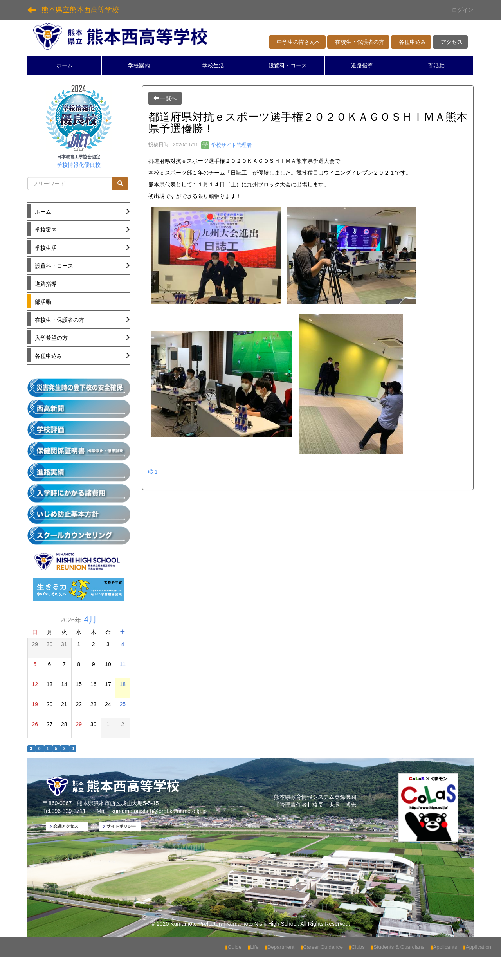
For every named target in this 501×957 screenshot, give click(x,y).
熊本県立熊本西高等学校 (80, 10)
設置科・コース (288, 65)
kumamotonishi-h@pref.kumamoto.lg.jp (159, 811)
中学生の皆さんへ (297, 42)
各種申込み (411, 42)
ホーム (64, 65)
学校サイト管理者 (226, 145)
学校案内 (139, 65)
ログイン (463, 10)
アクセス (450, 42)
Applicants (443, 947)
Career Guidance (321, 947)
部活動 (436, 65)
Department (280, 947)
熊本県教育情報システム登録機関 (315, 797)
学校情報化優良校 (79, 165)
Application (477, 947)
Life (253, 947)
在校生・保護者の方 (358, 42)
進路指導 (362, 65)
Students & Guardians (397, 947)
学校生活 (213, 65)
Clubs (357, 947)
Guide (233, 947)
